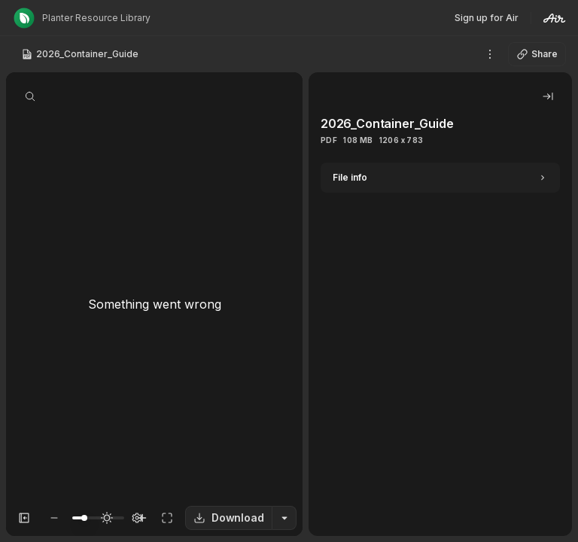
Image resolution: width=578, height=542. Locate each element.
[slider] (84, 518)
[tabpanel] (440, 349)
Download (228, 517)
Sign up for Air (487, 17)
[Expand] (440, 178)
